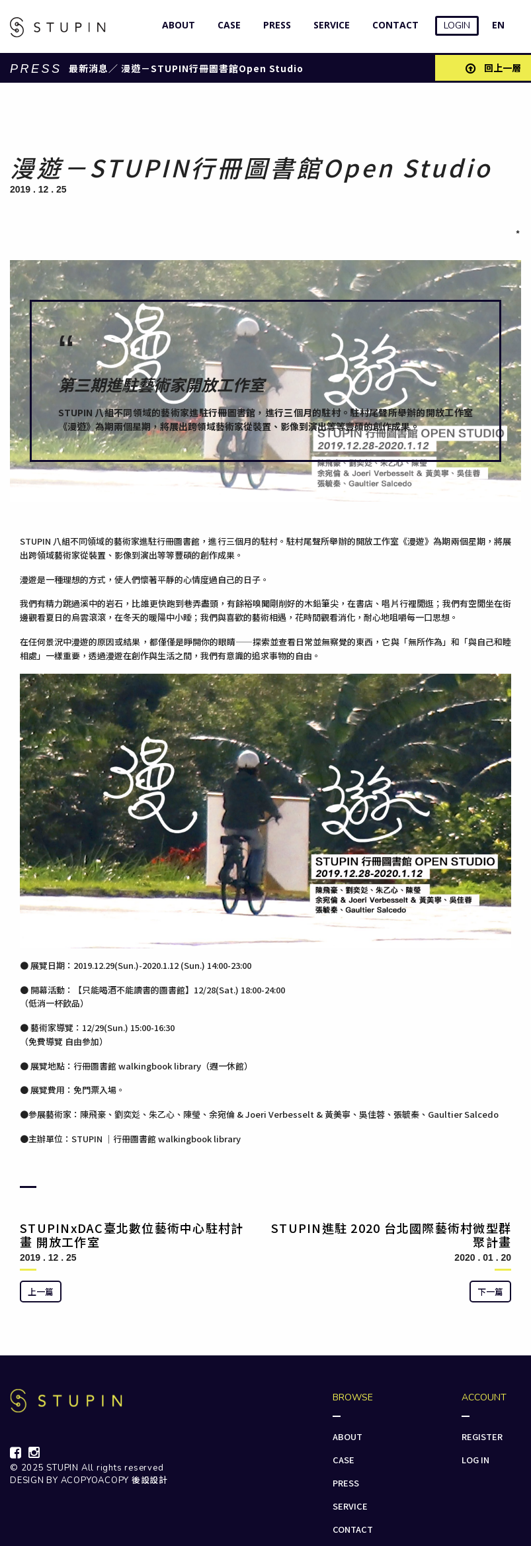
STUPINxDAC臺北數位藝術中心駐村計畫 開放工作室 (131, 1235)
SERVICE (328, 25)
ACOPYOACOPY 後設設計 (114, 1480)
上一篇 (41, 1291)
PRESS (274, 25)
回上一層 (493, 67)
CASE (226, 25)
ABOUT (175, 25)
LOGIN (457, 25)
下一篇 (490, 1291)
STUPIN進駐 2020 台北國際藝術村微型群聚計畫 (391, 1235)
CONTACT (392, 25)
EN (498, 25)
